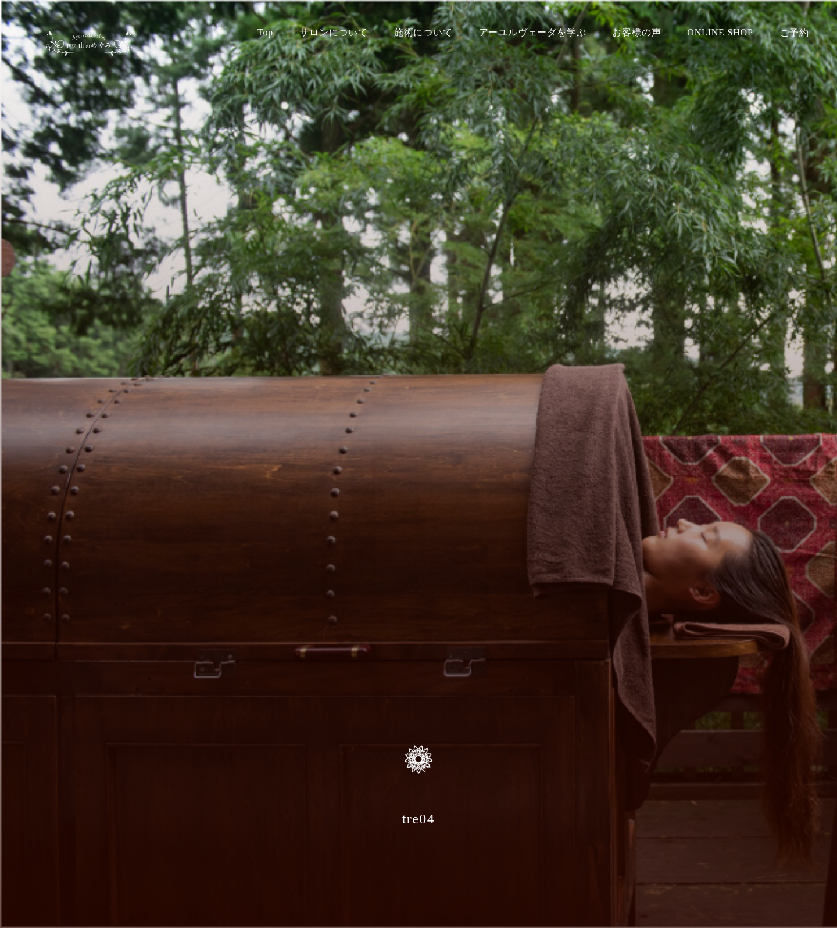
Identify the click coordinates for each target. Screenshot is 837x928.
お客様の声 (636, 32)
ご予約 (794, 33)
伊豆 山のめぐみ (89, 51)
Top (265, 32)
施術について (423, 32)
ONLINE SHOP (720, 32)
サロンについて (333, 32)
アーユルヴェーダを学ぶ (532, 32)
